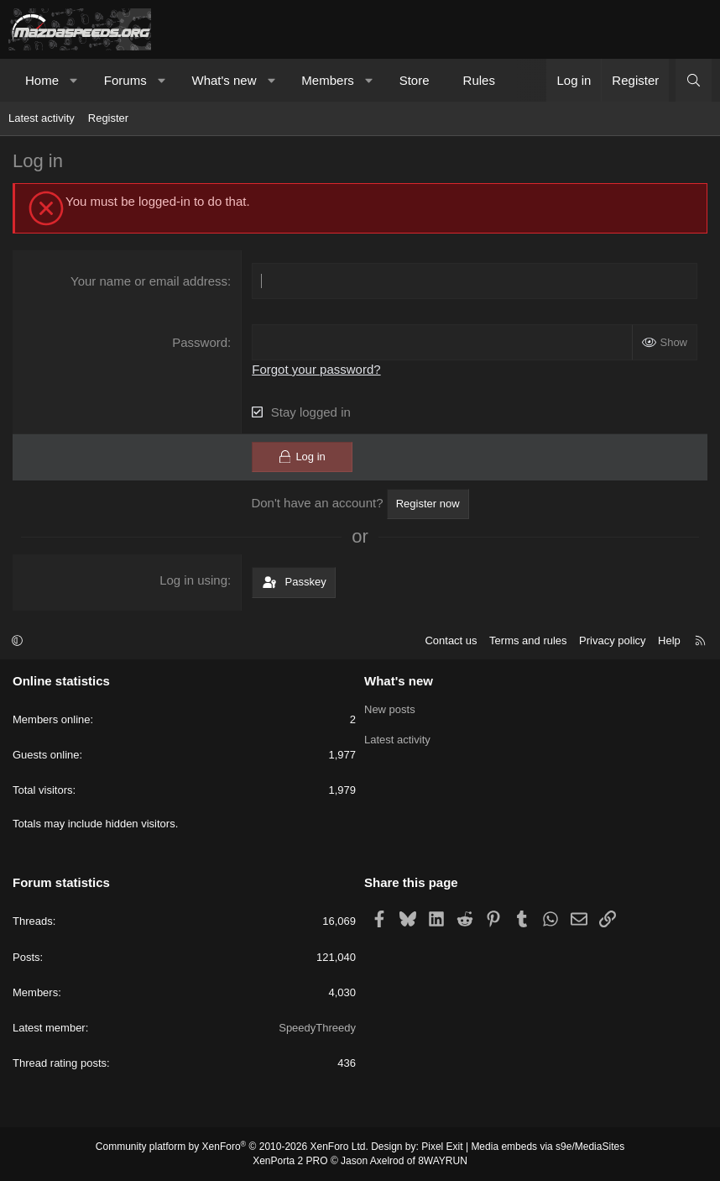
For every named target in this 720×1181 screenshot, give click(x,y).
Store (414, 80)
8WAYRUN (442, 1161)
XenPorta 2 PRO (290, 1161)
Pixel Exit (441, 1146)
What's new (223, 80)
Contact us (451, 640)
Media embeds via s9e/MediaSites (547, 1146)
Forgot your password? (316, 369)
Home (42, 80)
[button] (74, 80)
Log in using (193, 580)
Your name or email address (148, 281)
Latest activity (41, 118)
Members (327, 80)
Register (108, 118)
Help (669, 640)
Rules (479, 80)
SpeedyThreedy (317, 1027)
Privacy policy (612, 640)
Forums (125, 80)
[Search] (694, 80)
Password (199, 342)
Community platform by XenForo (232, 1146)
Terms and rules (527, 640)
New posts (389, 709)
